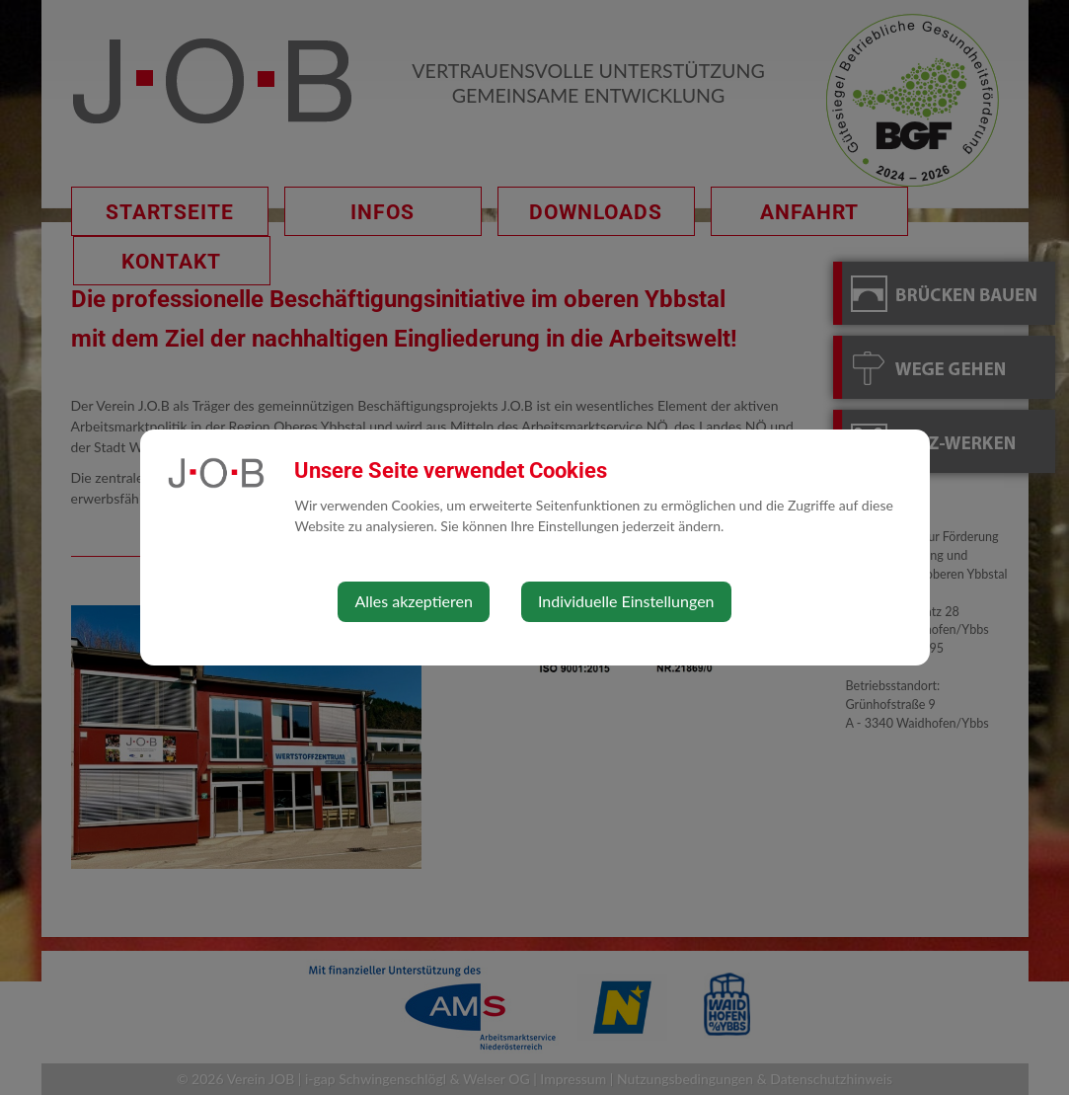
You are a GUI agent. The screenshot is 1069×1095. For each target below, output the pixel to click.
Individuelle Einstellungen (626, 600)
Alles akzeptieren (413, 600)
